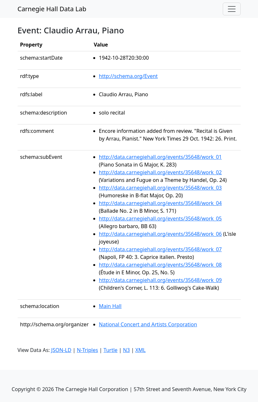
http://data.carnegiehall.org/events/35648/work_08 (160, 264)
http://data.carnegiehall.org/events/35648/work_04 (160, 203)
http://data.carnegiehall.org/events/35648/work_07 (160, 249)
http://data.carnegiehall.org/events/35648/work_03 (160, 187)
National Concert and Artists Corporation (148, 324)
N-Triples (87, 350)
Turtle (111, 350)
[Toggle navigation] (232, 9)
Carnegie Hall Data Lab (52, 8)
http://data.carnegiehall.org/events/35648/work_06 (160, 233)
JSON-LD (61, 350)
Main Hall (110, 306)
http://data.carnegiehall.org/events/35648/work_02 (160, 172)
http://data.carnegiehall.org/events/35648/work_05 (160, 218)
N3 (126, 350)
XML (140, 350)
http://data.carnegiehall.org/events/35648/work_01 (160, 156)
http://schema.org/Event (128, 76)
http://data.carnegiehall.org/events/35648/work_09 (160, 280)
